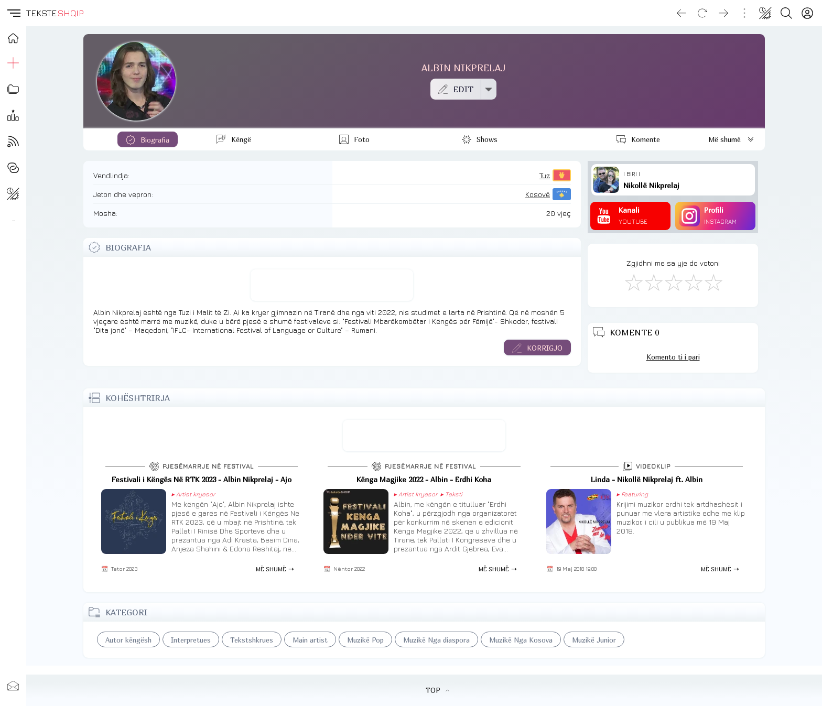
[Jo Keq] (653, 281)
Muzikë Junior (594, 640)
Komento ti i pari (673, 357)
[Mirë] (673, 281)
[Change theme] (765, 13)
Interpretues (191, 640)
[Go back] (681, 13)
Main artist (310, 640)
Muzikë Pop (365, 640)
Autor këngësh (128, 640)
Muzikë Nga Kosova (521, 640)
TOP (437, 690)
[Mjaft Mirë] (693, 281)
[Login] (807, 13)
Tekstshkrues (251, 640)
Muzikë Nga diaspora (436, 640)
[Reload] (702, 13)
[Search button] (786, 13)
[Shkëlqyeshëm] (713, 281)
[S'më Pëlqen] (633, 281)
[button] (13, 13)
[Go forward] (723, 13)
